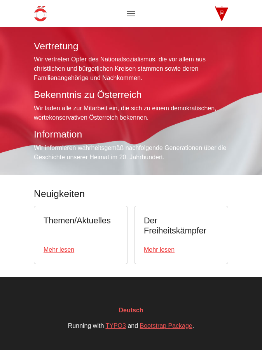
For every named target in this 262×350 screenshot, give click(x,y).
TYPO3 (115, 325)
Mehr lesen (59, 249)
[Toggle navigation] (131, 13)
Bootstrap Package (166, 325)
